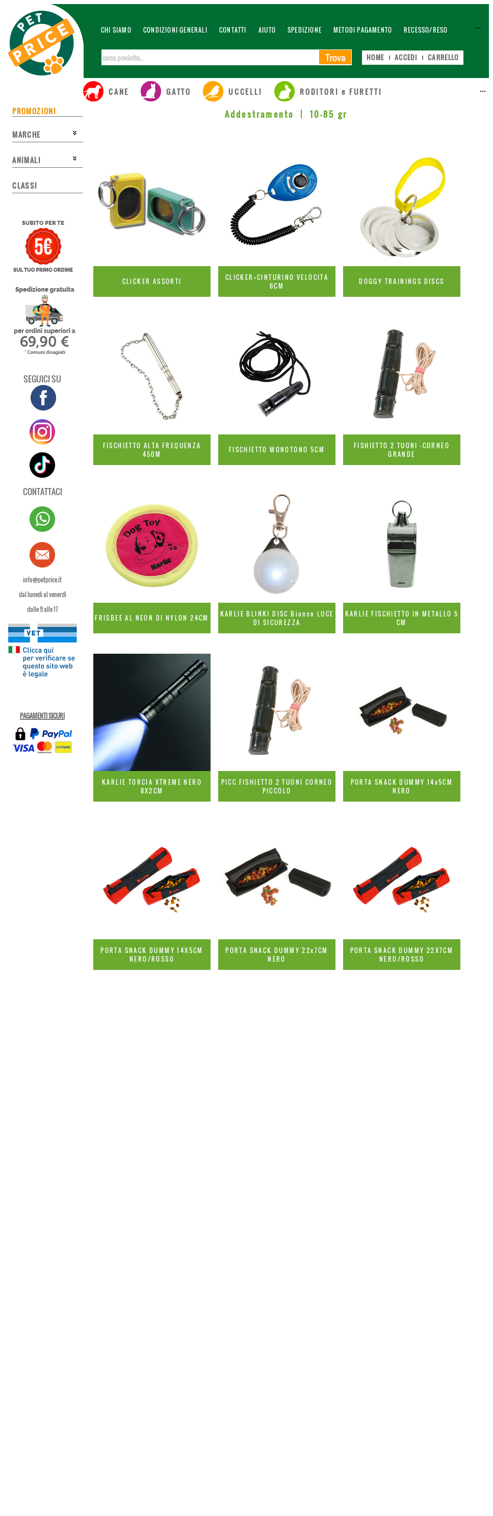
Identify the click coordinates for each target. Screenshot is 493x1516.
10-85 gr (329, 114)
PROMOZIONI (34, 111)
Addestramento (259, 114)
